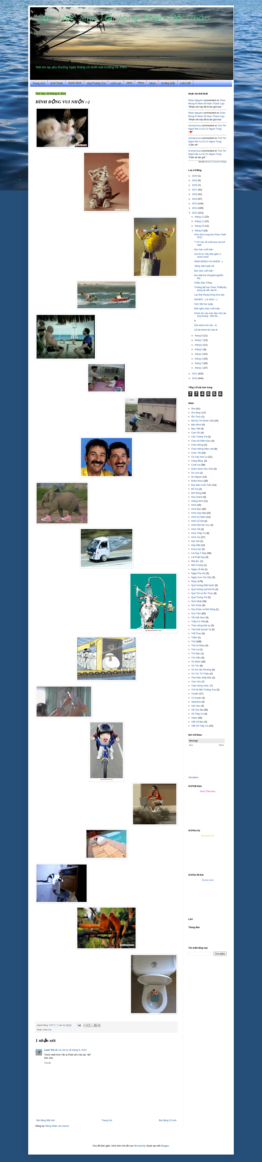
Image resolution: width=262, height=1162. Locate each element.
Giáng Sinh (197, 501)
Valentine (196, 701)
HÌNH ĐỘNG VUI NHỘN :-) (208, 261)
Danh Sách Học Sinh (202, 468)
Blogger (165, 1145)
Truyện (195, 693)
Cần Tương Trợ (199, 436)
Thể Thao (196, 633)
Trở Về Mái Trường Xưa (203, 689)
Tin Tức (195, 665)
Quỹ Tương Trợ (96, 83)
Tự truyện (196, 697)
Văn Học (195, 705)
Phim (141, 82)
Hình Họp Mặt (198, 513)
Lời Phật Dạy (198, 557)
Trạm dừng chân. (200, 685)
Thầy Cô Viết (198, 621)
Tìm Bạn (195, 653)
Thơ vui (195, 649)
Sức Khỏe (196, 605)
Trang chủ (39, 83)
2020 (195, 175)
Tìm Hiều (196, 657)
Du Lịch (195, 472)
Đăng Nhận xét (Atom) (57, 1126)
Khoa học (196, 549)
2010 (195, 378)
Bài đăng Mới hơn (45, 1120)
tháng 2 (199, 363)
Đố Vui (194, 489)
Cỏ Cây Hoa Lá (199, 456)
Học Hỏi (195, 541)
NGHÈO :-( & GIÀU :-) (205, 299)
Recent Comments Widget (216, 162)
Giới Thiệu (56, 83)
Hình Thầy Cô (198, 533)
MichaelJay (139, 1145)
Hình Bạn (196, 509)
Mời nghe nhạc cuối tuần (207, 308)
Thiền (194, 637)
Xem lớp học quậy (203, 304)
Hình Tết (195, 529)
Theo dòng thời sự (200, 625)
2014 (195, 203)
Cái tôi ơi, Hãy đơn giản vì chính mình (207, 255)
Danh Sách (75, 82)
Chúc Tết (196, 452)
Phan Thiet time (207, 791)
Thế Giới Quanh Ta (201, 629)
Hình (193, 505)
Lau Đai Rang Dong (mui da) (209, 294)
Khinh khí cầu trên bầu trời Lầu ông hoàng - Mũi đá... (210, 314)
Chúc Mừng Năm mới (202, 448)
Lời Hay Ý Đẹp (199, 553)
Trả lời (47, 1063)
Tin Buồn (196, 661)
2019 (195, 180)
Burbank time (207, 836)
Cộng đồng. (197, 460)
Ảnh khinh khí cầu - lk (205, 325)
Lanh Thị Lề (50, 1050)
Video (194, 717)
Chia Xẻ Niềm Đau (201, 440)
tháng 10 (200, 225)
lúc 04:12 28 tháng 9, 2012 (73, 1050)
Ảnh (193, 408)
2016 (195, 194)
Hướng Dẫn (168, 83)
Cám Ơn (195, 432)
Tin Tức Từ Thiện (200, 673)
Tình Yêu (196, 681)
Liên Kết (185, 83)
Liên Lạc (116, 83)
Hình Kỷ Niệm (198, 517)
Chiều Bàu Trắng (203, 282)
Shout (191, 777)
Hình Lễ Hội (197, 521)
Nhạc (152, 83)
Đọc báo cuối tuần (203, 249)
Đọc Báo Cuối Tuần (201, 485)
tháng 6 (199, 344)
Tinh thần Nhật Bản (201, 677)
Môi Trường (197, 565)
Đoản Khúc (197, 480)
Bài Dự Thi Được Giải (202, 420)
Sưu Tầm (196, 613)
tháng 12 (200, 216)
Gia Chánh (197, 497)
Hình (129, 82)
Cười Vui (195, 464)
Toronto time (208, 880)
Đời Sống (196, 493)
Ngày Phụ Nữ (198, 573)
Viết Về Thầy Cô (199, 725)
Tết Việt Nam (198, 617)
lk (195, 320)
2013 (195, 208)
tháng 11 (200, 221)
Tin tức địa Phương (201, 669)
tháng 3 (199, 358)
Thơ (193, 641)
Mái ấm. (195, 561)
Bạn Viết (195, 428)
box (196, 777)
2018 (195, 185)
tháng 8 (199, 335)
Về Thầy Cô (197, 713)
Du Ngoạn (196, 476)
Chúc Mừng (197, 444)
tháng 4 (199, 354)
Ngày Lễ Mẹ (197, 569)
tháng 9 (199, 230)
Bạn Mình (196, 424)
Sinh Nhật (196, 601)
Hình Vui (47, 1029)
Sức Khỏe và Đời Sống (203, 609)
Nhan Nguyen (195, 100)
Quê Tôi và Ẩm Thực (202, 593)
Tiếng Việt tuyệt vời (204, 266)
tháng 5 (199, 349)
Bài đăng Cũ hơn (167, 1120)
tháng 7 (199, 340)
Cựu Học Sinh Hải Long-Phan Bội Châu (122, 18)
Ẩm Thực (196, 416)
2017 (195, 189)
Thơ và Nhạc (198, 645)
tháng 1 (199, 367)
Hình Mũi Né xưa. (200, 525)
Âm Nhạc (196, 412)
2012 (195, 212)
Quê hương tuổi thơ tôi (203, 589)
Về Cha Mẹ (197, 709)
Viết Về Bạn (197, 721)
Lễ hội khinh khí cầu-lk (206, 329)
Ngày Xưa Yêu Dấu (201, 577)
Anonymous (194, 125)
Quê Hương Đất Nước (202, 585)
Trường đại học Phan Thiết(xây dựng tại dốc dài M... (210, 288)
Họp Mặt (195, 545)
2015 (195, 199)
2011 (195, 373)
